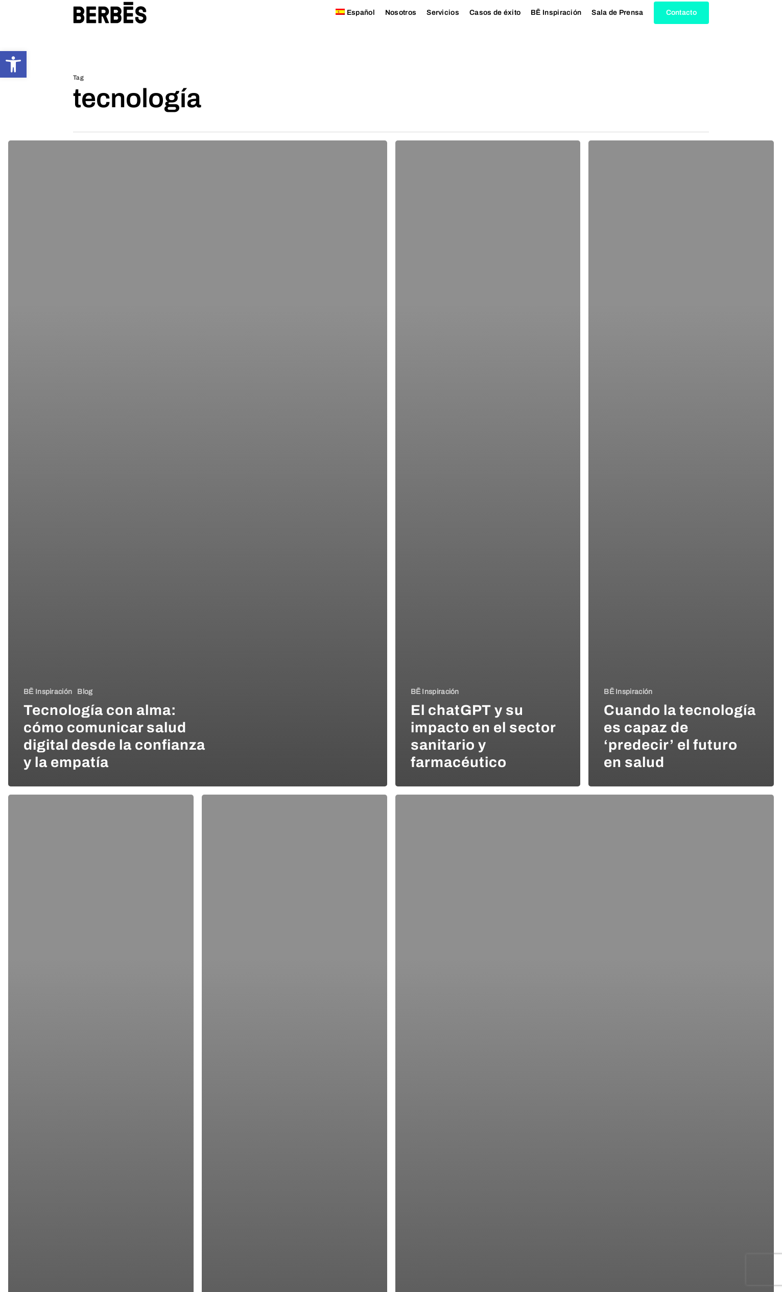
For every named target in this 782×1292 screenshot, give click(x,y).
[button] (13, 64)
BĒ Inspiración (47, 692)
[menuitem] (355, 26)
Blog (84, 692)
